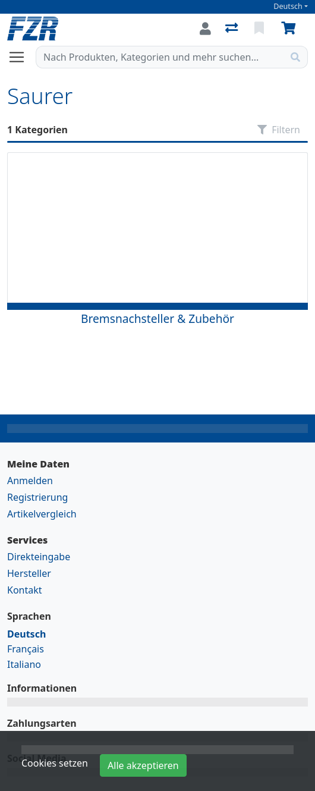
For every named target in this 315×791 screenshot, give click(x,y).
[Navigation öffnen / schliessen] (21, 57)
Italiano (24, 664)
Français (25, 648)
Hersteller (29, 573)
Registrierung (37, 497)
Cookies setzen (54, 763)
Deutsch (288, 6)
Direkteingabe (38, 556)
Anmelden (30, 480)
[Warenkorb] (290, 28)
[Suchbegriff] (160, 57)
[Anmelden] (205, 28)
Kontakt (24, 590)
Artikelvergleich (42, 513)
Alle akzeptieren (143, 765)
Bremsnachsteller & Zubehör (157, 318)
